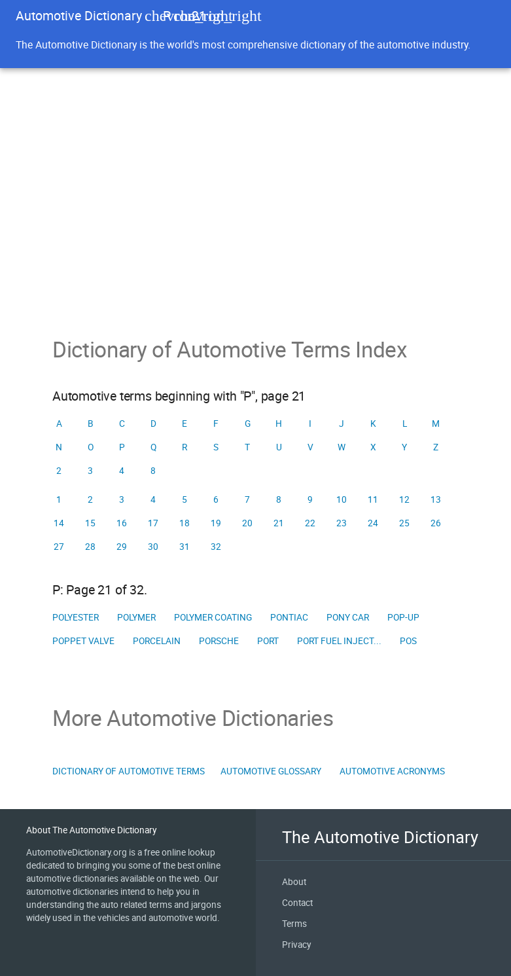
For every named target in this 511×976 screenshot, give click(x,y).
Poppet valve (83, 641)
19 (216, 523)
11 (373, 499)
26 (436, 523)
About (294, 882)
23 (341, 523)
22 (310, 523)
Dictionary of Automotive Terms (128, 771)
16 (121, 523)
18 (184, 523)
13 (436, 499)
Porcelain (157, 641)
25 (404, 523)
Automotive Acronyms (392, 771)
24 (373, 523)
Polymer (136, 617)
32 (216, 546)
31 (184, 546)
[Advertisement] (255, 238)
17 (153, 523)
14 (59, 523)
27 (59, 546)
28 (90, 546)
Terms (294, 924)
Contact (297, 903)
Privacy (296, 944)
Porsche (219, 641)
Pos (408, 641)
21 (278, 523)
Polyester (75, 617)
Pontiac (289, 617)
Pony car (347, 617)
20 (247, 523)
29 (121, 546)
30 (153, 546)
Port (268, 641)
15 (90, 523)
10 (341, 499)
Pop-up (403, 617)
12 (404, 499)
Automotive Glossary (270, 771)
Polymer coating (213, 617)
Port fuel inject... (339, 641)
